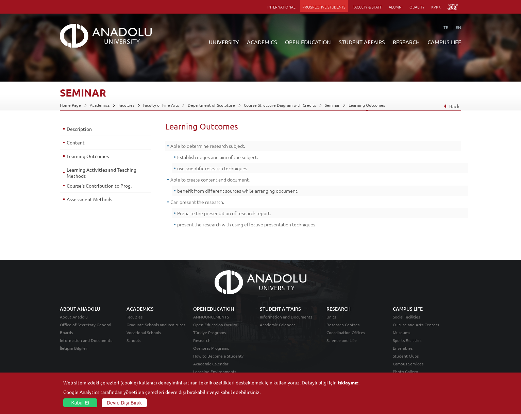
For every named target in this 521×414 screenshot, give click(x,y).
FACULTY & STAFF (367, 7)
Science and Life (341, 340)
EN (458, 27)
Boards (66, 332)
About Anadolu (74, 317)
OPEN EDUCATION (308, 41)
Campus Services (408, 363)
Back (451, 106)
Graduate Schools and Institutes (156, 324)
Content (76, 142)
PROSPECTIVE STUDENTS (324, 7)
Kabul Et (80, 403)
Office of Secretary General (85, 324)
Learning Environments (214, 371)
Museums (401, 332)
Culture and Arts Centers (416, 324)
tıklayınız (348, 382)
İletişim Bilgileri (74, 348)
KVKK (436, 7)
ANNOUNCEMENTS (211, 317)
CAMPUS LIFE (444, 41)
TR (446, 27)
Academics (100, 105)
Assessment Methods (89, 199)
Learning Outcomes (367, 105)
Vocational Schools (144, 332)
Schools (133, 340)
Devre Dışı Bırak (124, 403)
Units (331, 317)
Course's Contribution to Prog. (99, 186)
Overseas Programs (211, 348)
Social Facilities (406, 317)
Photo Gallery (405, 371)
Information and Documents (86, 340)
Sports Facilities (407, 340)
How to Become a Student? (218, 356)
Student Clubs (406, 356)
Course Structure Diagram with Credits (280, 105)
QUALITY (416, 7)
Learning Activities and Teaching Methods (101, 173)
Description (79, 129)
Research (202, 340)
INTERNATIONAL (281, 7)
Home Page (70, 105)
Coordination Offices (345, 332)
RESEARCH (406, 41)
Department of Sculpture (211, 105)
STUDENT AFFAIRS (362, 41)
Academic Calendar (211, 363)
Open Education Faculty (215, 324)
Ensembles (403, 348)
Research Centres (342, 324)
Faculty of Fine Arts (161, 105)
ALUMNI (396, 7)
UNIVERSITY (224, 41)
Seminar (332, 105)
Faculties (126, 105)
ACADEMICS (262, 41)
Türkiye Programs (209, 332)
